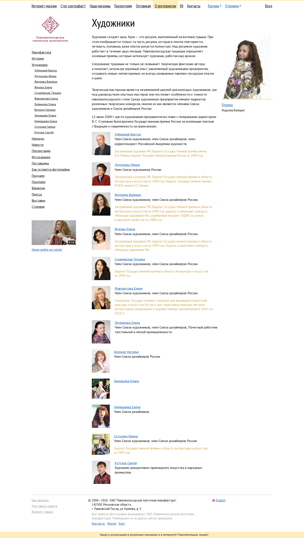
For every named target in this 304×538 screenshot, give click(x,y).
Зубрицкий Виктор (45, 70)
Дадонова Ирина (45, 76)
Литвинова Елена (45, 104)
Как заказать (40, 500)
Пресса (37, 194)
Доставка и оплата (44, 506)
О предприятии (165, 5)
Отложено (232, 5)
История (38, 58)
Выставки (38, 200)
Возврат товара (42, 512)
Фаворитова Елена (46, 98)
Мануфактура (41, 52)
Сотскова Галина (44, 127)
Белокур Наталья (45, 110)
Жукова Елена (43, 87)
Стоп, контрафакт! (73, 5)
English (218, 500)
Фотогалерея (41, 157)
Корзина (213, 5)
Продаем (38, 176)
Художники (40, 65)
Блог (122, 524)
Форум (111, 524)
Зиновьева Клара (45, 115)
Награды (38, 138)
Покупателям (123, 5)
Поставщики (40, 163)
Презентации (41, 151)
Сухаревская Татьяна (47, 93)
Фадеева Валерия (45, 82)
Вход (268, 5)
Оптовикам (143, 5)
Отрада (227, 104)
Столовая (38, 206)
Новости (37, 144)
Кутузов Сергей (44, 132)
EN (181, 5)
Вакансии (38, 188)
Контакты (193, 5)
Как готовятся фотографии (51, 169)
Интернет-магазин (44, 5)
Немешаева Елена (45, 121)
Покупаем (38, 182)
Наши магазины (100, 5)
